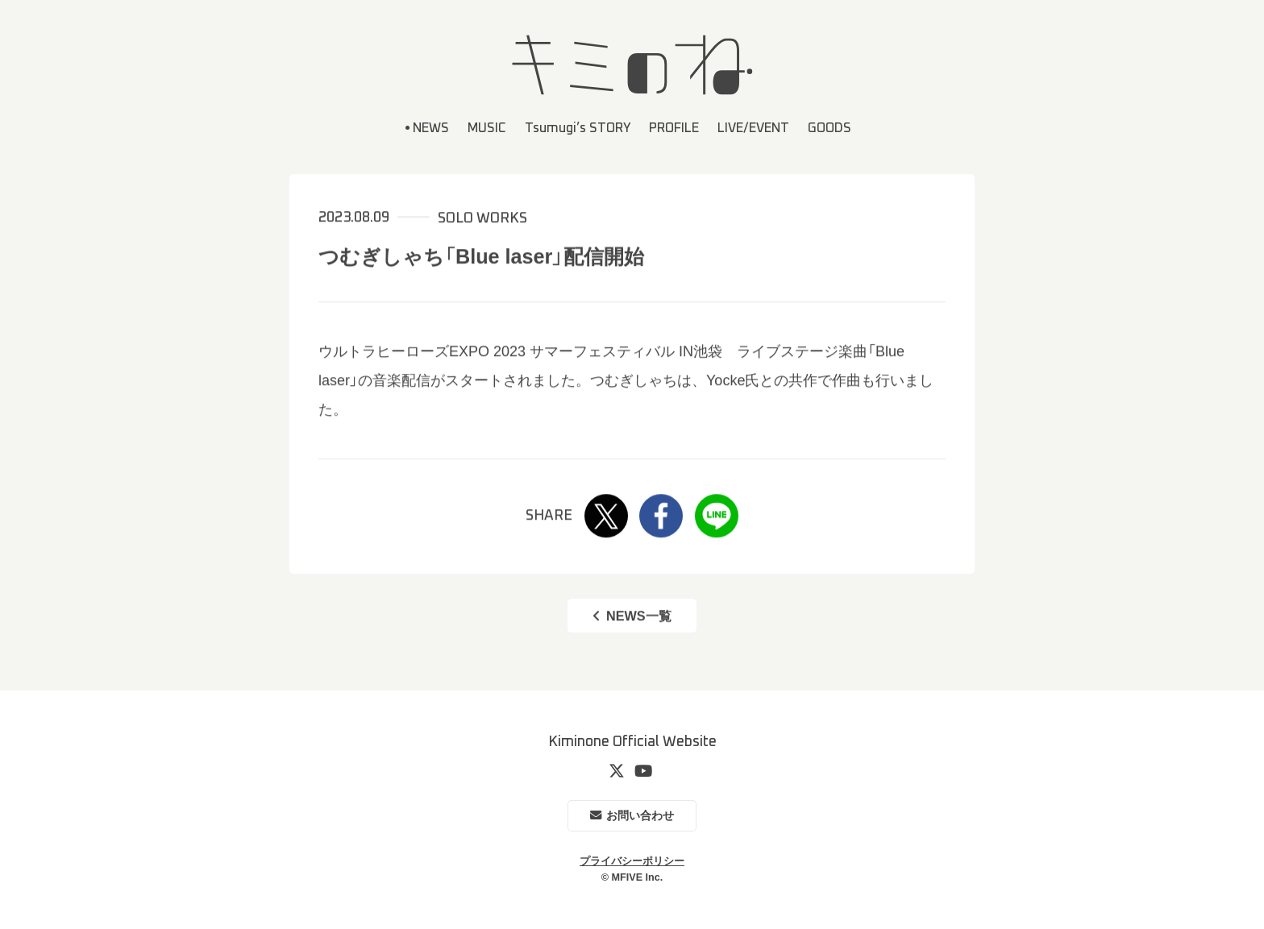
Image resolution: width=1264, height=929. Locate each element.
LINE (716, 516)
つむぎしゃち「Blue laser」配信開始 (481, 256)
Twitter (606, 516)
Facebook (661, 516)
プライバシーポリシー (632, 861)
